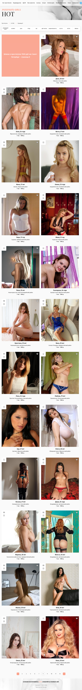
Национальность (53, 28)
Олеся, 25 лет (20, 660)
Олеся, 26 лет (60, 449)
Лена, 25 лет (20, 290)
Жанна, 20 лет (20, 608)
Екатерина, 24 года (60, 290)
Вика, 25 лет (60, 343)
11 (55, 674)
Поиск (69, 3)
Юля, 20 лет (60, 608)
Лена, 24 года (20, 396)
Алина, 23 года (60, 184)
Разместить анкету (61, 3)
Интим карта (50, 3)
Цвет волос (44, 28)
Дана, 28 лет (60, 79)
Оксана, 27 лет (21, 502)
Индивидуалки (17, 3)
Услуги (61, 28)
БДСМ (24, 3)
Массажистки (31, 3)
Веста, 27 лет (60, 132)
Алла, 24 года (20, 132)
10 (51, 674)
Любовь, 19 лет (60, 396)
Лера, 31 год (20, 237)
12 (59, 674)
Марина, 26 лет (20, 555)
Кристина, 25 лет (20, 343)
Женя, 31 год (60, 237)
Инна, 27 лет (20, 184)
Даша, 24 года (60, 502)
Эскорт (44, 3)
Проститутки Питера (41, 687)
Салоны (38, 3)
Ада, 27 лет (20, 449)
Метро (68, 28)
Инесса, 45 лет (60, 555)
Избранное (76, 3)
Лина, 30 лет (60, 660)
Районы (76, 28)
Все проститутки (7, 3)
